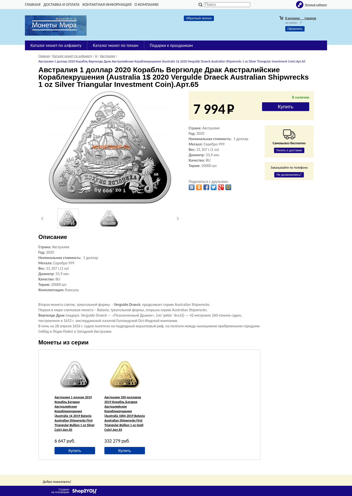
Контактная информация (107, 4)
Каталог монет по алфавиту (56, 45)
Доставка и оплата (61, 4)
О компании (146, 4)
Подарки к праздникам (171, 45)
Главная (32, 4)
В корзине (300, 18)
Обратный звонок (199, 18)
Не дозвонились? (289, 175)
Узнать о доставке (289, 150)
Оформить (295, 29)
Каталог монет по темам (115, 45)
